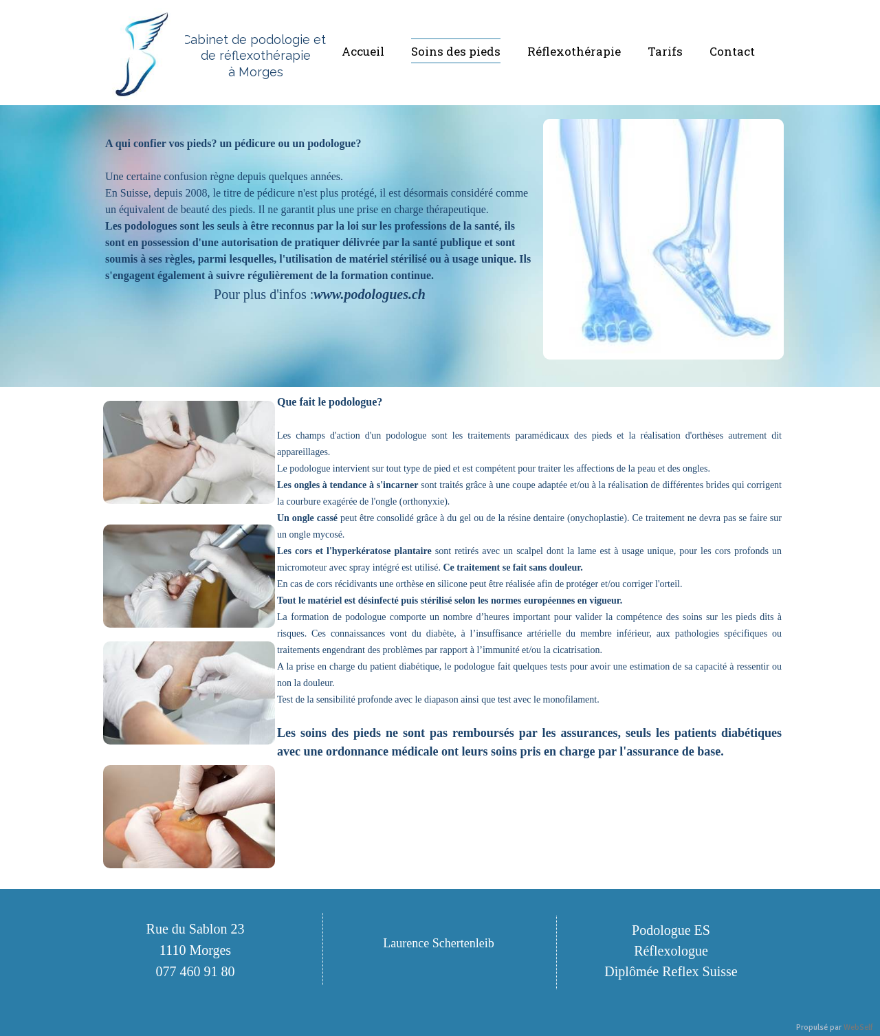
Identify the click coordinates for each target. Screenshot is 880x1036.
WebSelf (858, 1027)
